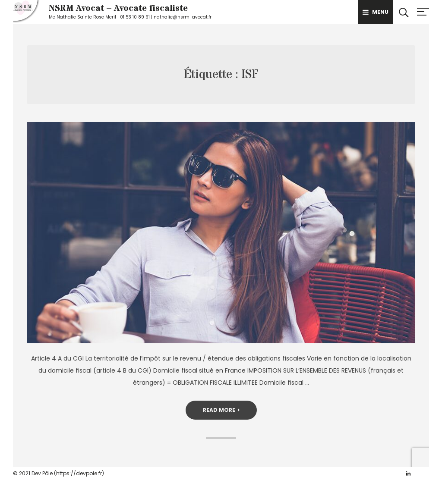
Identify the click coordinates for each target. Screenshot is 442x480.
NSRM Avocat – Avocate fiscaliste (118, 8)
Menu (375, 12)
